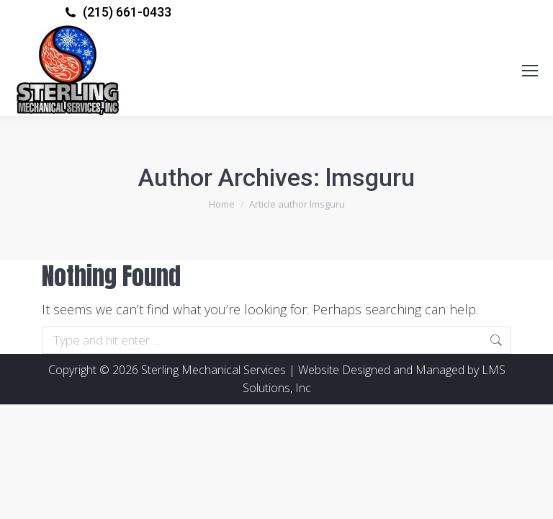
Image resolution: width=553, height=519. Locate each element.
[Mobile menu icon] (530, 70)
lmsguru (370, 177)
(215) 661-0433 (127, 11)
